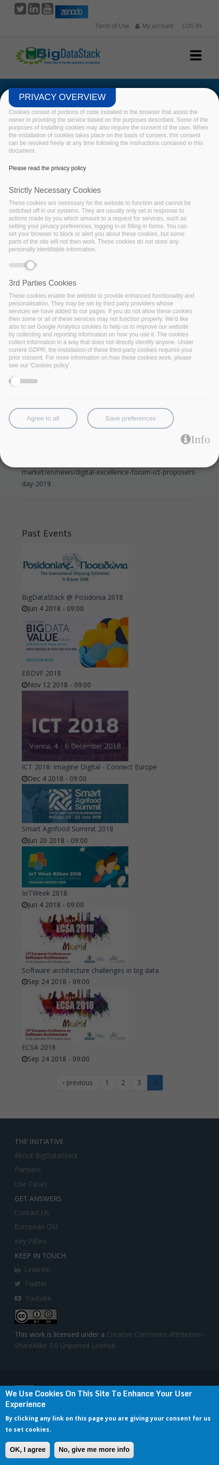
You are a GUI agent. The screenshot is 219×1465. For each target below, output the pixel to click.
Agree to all (43, 418)
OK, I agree (28, 1449)
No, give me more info (94, 1449)
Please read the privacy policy (47, 168)
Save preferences (130, 418)
